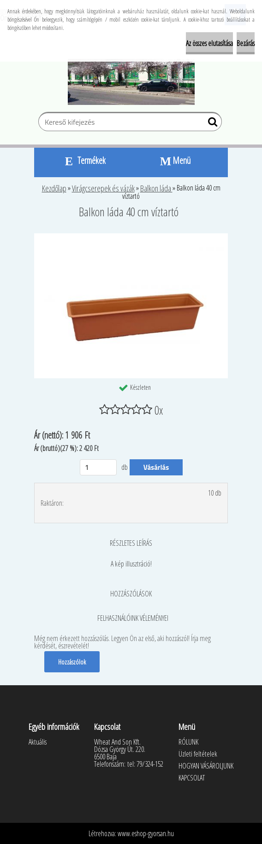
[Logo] (131, 82)
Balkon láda (156, 188)
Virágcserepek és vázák (103, 188)
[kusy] (98, 467)
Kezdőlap (54, 188)
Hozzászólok (72, 661)
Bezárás (246, 43)
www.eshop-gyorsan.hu (146, 833)
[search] (211, 123)
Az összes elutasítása (209, 43)
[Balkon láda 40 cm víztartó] (131, 237)
